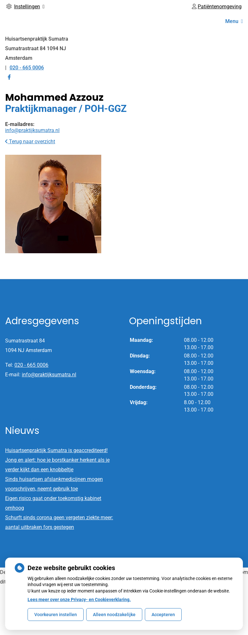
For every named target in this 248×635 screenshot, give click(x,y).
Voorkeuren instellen (55, 614)
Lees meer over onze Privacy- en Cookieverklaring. (79, 599)
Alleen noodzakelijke (114, 614)
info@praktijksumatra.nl (32, 130)
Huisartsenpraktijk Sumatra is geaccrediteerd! (56, 450)
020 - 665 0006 (31, 365)
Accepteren (163, 614)
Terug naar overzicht (30, 141)
